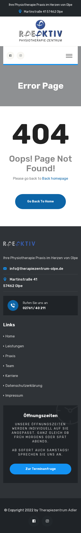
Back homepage (55, 179)
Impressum (14, 395)
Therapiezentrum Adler (58, 510)
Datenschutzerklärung (23, 386)
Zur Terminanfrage (40, 469)
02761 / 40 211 (34, 308)
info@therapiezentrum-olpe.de (36, 269)
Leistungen (14, 346)
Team (9, 366)
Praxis (10, 356)
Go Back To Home (40, 201)
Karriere (11, 376)
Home (10, 336)
